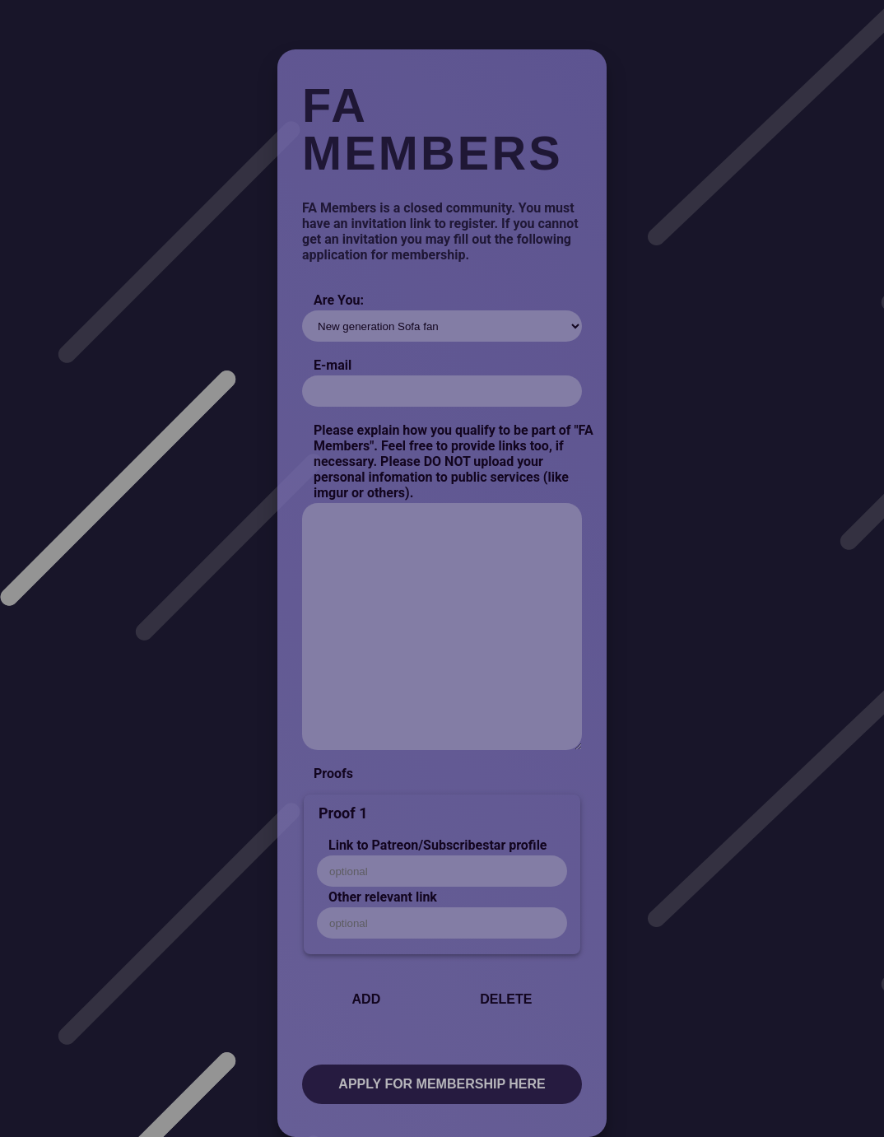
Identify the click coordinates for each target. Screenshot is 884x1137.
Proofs (333, 773)
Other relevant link (382, 897)
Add (366, 999)
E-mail (332, 365)
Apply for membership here (441, 1084)
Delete (506, 999)
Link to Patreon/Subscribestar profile (437, 845)
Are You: (339, 300)
